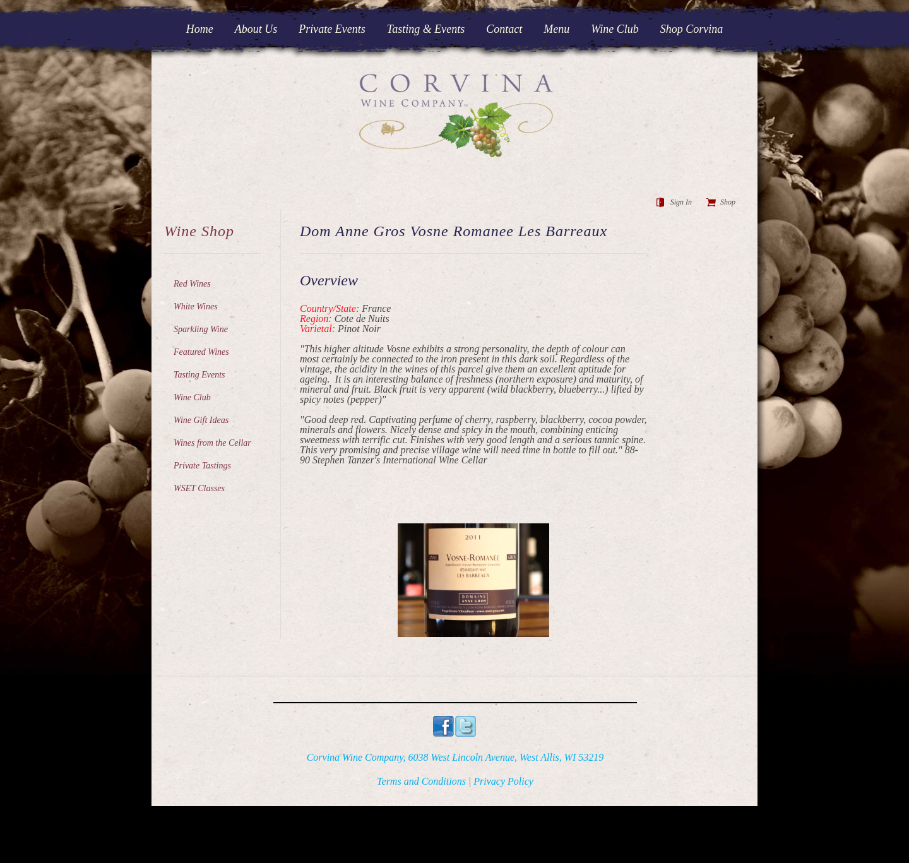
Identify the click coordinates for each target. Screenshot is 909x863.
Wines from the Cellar (212, 443)
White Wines (196, 306)
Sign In (681, 202)
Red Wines (192, 284)
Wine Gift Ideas (201, 420)
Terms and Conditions (421, 781)
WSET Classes (199, 488)
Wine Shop (199, 231)
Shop (727, 202)
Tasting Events (199, 374)
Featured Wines (201, 352)
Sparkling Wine (201, 329)
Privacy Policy (503, 781)
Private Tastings (202, 465)
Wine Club (192, 397)
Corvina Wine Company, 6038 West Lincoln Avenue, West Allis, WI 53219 (455, 757)
